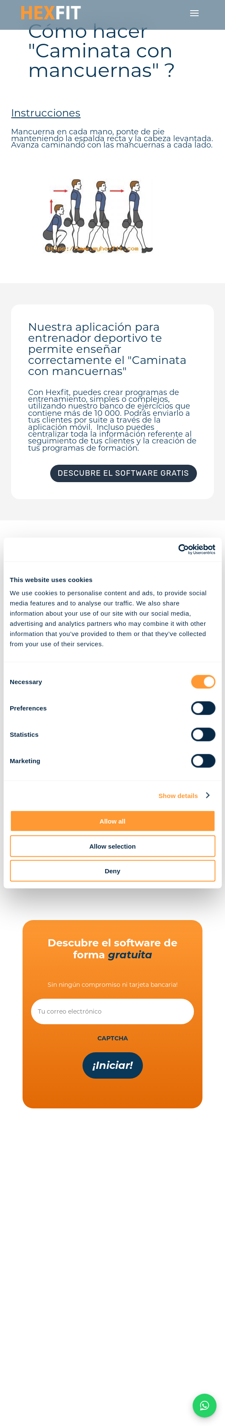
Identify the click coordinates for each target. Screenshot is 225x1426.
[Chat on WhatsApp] (204, 1405)
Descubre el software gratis (123, 473)
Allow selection (112, 845)
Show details (178, 795)
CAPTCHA (112, 1038)
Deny (112, 871)
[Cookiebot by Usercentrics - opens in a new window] (178, 549)
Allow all (112, 821)
